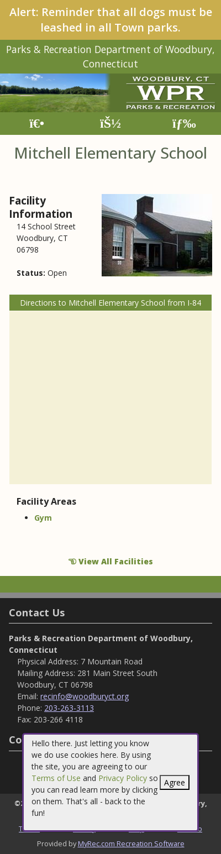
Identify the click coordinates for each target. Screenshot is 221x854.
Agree (174, 782)
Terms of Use (56, 778)
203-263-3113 (69, 708)
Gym (43, 517)
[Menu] (184, 123)
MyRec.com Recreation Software (131, 843)
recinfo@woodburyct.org (84, 696)
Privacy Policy (122, 778)
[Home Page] (36, 123)
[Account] (110, 123)
